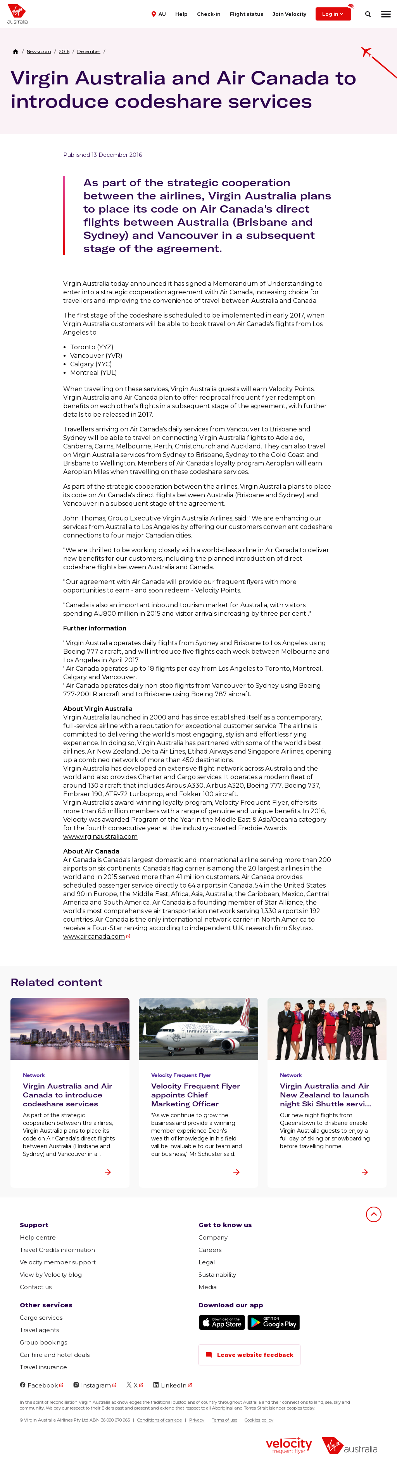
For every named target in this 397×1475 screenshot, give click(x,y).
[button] (159, 14)
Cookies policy (259, 1420)
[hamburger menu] (386, 14)
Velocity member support (58, 1262)
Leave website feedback (249, 1354)
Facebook (39, 1385)
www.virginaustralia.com (100, 836)
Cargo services (41, 1317)
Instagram (92, 1385)
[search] (368, 14)
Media (207, 1287)
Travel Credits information (57, 1249)
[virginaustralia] (349, 1446)
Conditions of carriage (159, 1420)
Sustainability (217, 1274)
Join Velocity (289, 14)
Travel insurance (43, 1367)
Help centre (38, 1237)
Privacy (196, 1420)
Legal (206, 1262)
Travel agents (39, 1330)
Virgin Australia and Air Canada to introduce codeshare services (183, 89)
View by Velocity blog (51, 1274)
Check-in (209, 14)
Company (213, 1237)
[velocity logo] (289, 1446)
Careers (209, 1249)
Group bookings (43, 1342)
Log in (336, 12)
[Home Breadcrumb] (15, 51)
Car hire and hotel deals (55, 1354)
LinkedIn (169, 1385)
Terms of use (224, 1420)
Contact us (36, 1287)
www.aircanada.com (94, 936)
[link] (39, 51)
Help (181, 14)
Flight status (246, 14)
